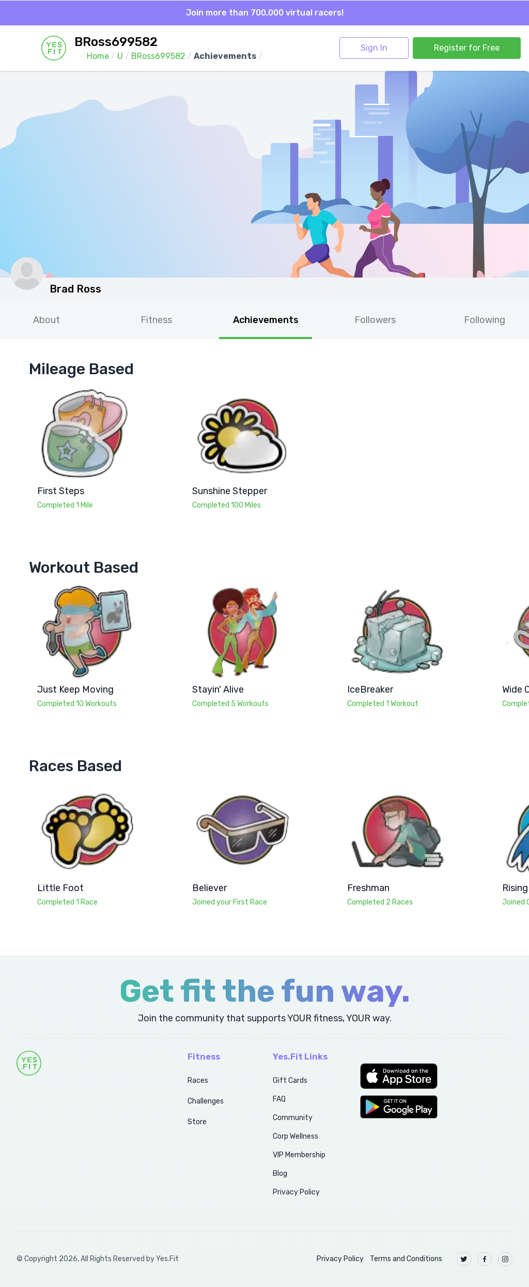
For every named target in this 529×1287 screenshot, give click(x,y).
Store (197, 1121)
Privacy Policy (296, 1192)
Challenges (206, 1101)
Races (198, 1080)
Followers (375, 320)
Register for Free (467, 48)
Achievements (266, 320)
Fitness (156, 320)
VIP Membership (299, 1155)
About (46, 320)
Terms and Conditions (406, 1258)
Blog (280, 1173)
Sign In (374, 48)
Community (293, 1117)
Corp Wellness (295, 1136)
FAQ (279, 1099)
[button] (436, 1076)
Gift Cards (290, 1080)
